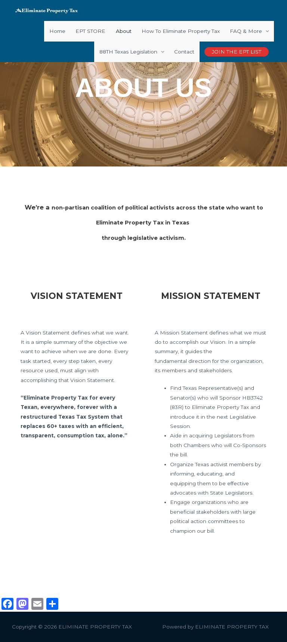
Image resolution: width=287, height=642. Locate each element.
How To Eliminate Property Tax (181, 31)
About (124, 31)
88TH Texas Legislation (128, 52)
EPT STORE (90, 31)
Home (57, 31)
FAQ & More (246, 31)
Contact (184, 52)
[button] (236, 52)
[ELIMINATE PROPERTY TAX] (46, 10)
